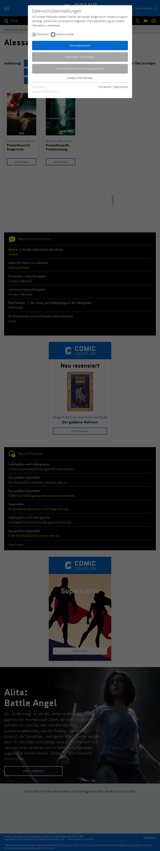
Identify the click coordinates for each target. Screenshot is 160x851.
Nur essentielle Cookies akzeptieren (80, 68)
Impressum (105, 87)
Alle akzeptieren (80, 45)
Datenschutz (121, 87)
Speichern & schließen (80, 57)
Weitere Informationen (80, 78)
